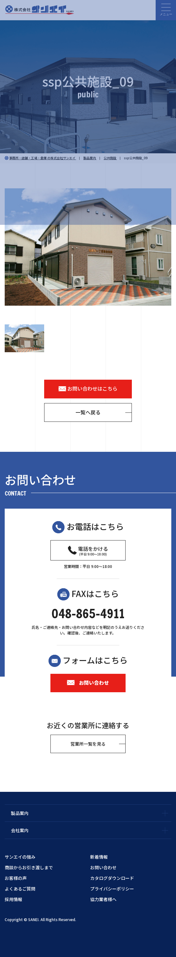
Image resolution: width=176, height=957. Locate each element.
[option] (88, 247)
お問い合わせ (88, 682)
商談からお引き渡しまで (29, 867)
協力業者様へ (103, 899)
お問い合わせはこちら (88, 388)
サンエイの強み (20, 857)
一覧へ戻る (88, 412)
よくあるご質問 (20, 888)
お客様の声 (16, 878)
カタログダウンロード (112, 878)
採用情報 (13, 899)
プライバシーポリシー (112, 888)
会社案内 (19, 830)
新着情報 (99, 857)
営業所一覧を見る (88, 744)
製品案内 (19, 813)
